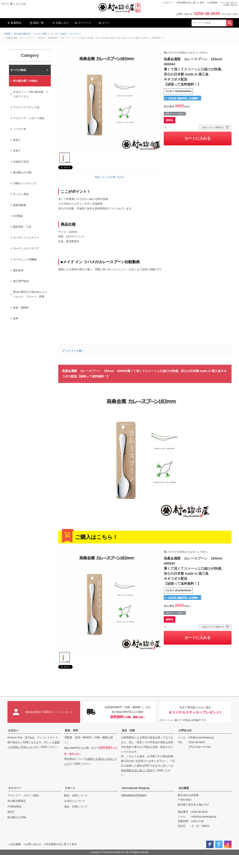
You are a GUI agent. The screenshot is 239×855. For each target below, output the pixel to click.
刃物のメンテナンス (25, 183)
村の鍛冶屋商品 (16, 800)
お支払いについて (74, 800)
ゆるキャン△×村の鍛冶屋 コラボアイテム (31, 94)
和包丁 (17, 139)
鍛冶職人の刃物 (22, 172)
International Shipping (135, 788)
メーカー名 (19, 128)
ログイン (168, 2)
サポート (70, 788)
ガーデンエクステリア (26, 248)
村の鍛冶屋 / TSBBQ (25, 80)
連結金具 (18, 270)
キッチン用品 (40, 33)
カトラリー (75, 33)
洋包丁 (17, 150)
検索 (229, 23)
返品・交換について (76, 806)
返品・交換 (128, 730)
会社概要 (184, 788)
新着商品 (14, 22)
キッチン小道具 (58, 33)
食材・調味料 (21, 307)
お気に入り (60, 22)
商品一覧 (37, 22)
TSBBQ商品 (14, 806)
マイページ (83, 22)
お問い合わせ (231, 5)
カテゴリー (14, 788)
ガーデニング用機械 (25, 259)
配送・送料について (76, 795)
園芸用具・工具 (22, 226)
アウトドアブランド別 (26, 107)
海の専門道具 (21, 281)
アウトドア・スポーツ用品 (28, 118)
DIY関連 (18, 215)
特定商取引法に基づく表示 (190, 2)
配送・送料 (71, 730)
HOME (7, 33)
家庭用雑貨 (19, 205)
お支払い (13, 730)
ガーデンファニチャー (26, 237)
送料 (15, 318)
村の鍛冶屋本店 (22, 33)
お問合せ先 (185, 730)
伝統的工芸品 (21, 161)
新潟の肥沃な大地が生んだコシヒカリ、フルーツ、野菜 (30, 294)
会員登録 (213, 2)
